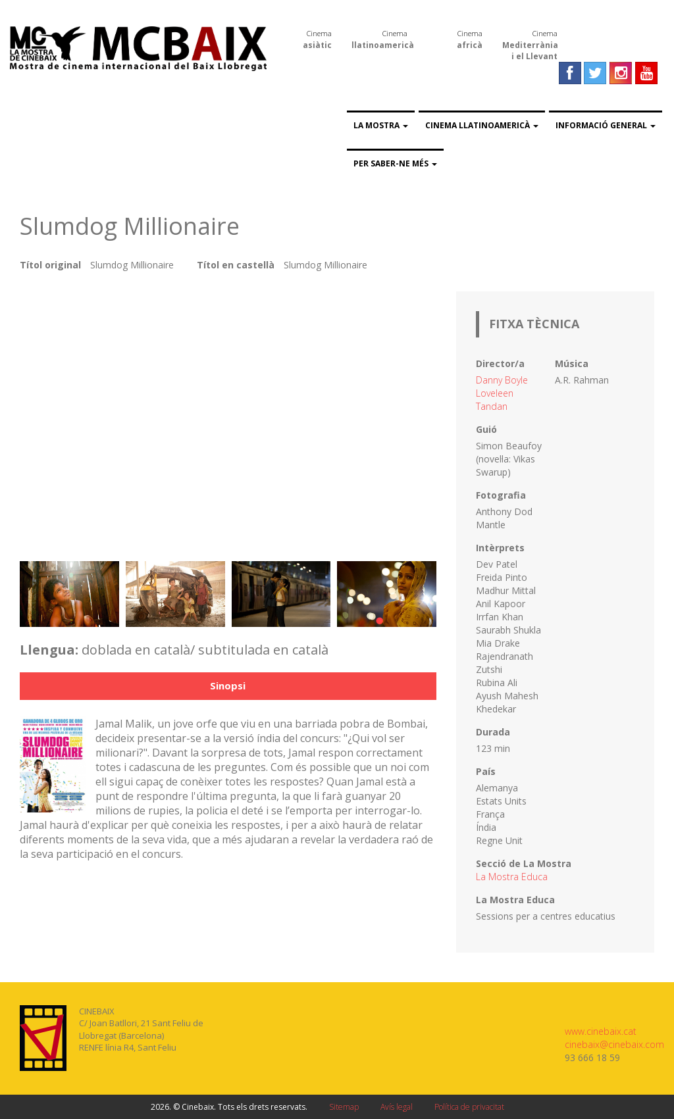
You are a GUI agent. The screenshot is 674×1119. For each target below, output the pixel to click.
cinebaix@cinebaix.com (614, 1044)
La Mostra (380, 125)
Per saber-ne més (395, 163)
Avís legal (396, 1106)
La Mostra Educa (512, 876)
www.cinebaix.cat (600, 1031)
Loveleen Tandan (494, 399)
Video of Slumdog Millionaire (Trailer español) (228, 419)
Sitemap (344, 1106)
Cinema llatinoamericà (481, 125)
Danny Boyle (502, 380)
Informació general (606, 125)
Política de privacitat (469, 1106)
